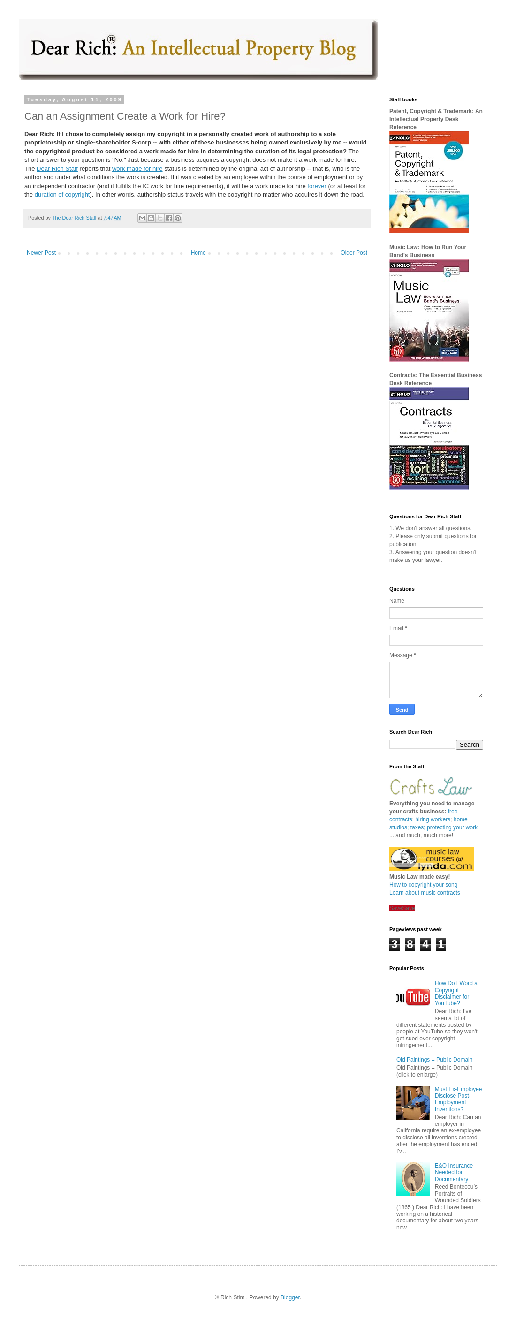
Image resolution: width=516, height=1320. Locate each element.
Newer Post (41, 253)
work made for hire (137, 168)
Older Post (354, 253)
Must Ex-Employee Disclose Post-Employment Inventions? (458, 1099)
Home (198, 253)
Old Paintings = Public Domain (434, 1059)
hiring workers (432, 819)
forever (316, 186)
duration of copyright (62, 194)
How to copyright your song (423, 884)
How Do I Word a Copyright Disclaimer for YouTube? (456, 993)
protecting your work (452, 827)
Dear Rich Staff (57, 168)
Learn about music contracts (424, 892)
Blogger (290, 1297)
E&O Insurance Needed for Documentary (454, 1172)
